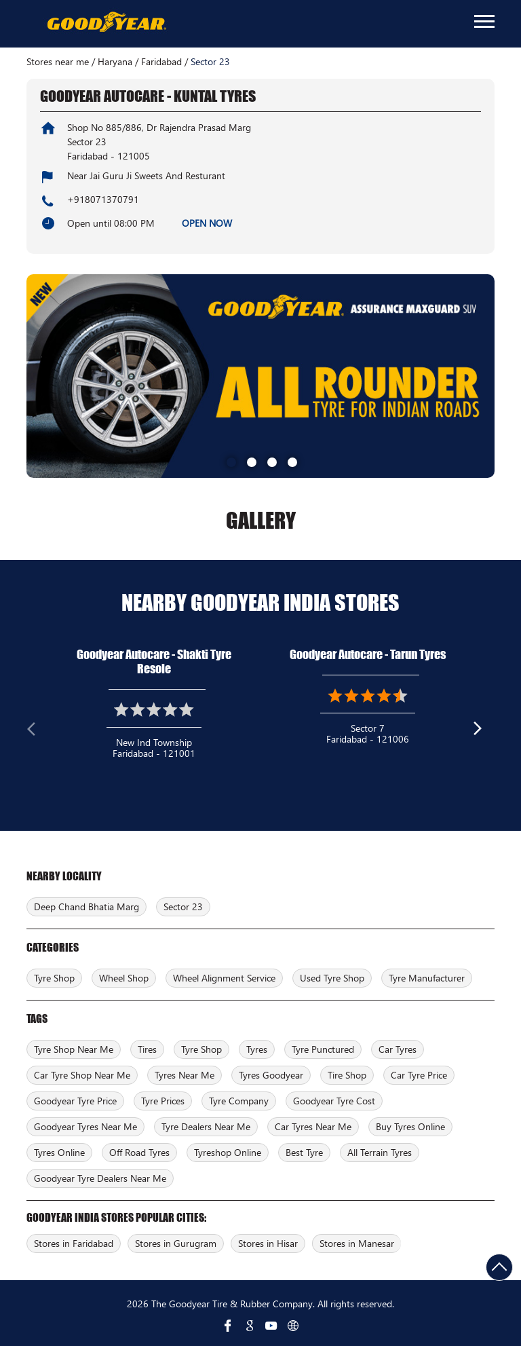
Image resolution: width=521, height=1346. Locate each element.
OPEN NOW (207, 223)
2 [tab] (250, 460)
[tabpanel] (260, 376)
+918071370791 (103, 199)
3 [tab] (270, 460)
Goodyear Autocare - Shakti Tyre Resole (154, 661)
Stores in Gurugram (175, 1243)
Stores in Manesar (357, 1243)
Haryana (115, 61)
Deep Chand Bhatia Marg (86, 906)
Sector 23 (183, 906)
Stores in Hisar (268, 1243)
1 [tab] (230, 460)
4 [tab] (291, 460)
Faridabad (161, 61)
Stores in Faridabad (73, 1243)
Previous (37, 732)
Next (484, 732)
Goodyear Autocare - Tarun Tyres (368, 654)
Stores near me (57, 61)
